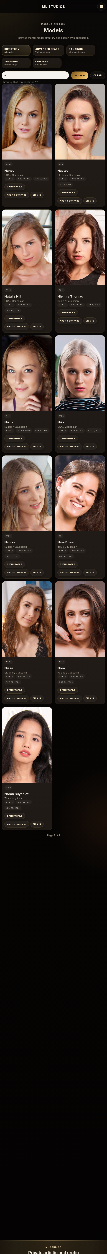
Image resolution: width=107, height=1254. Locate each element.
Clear (98, 75)
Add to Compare (16, 195)
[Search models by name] (35, 75)
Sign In (37, 195)
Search (79, 75)
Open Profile (14, 187)
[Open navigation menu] (101, 6)
